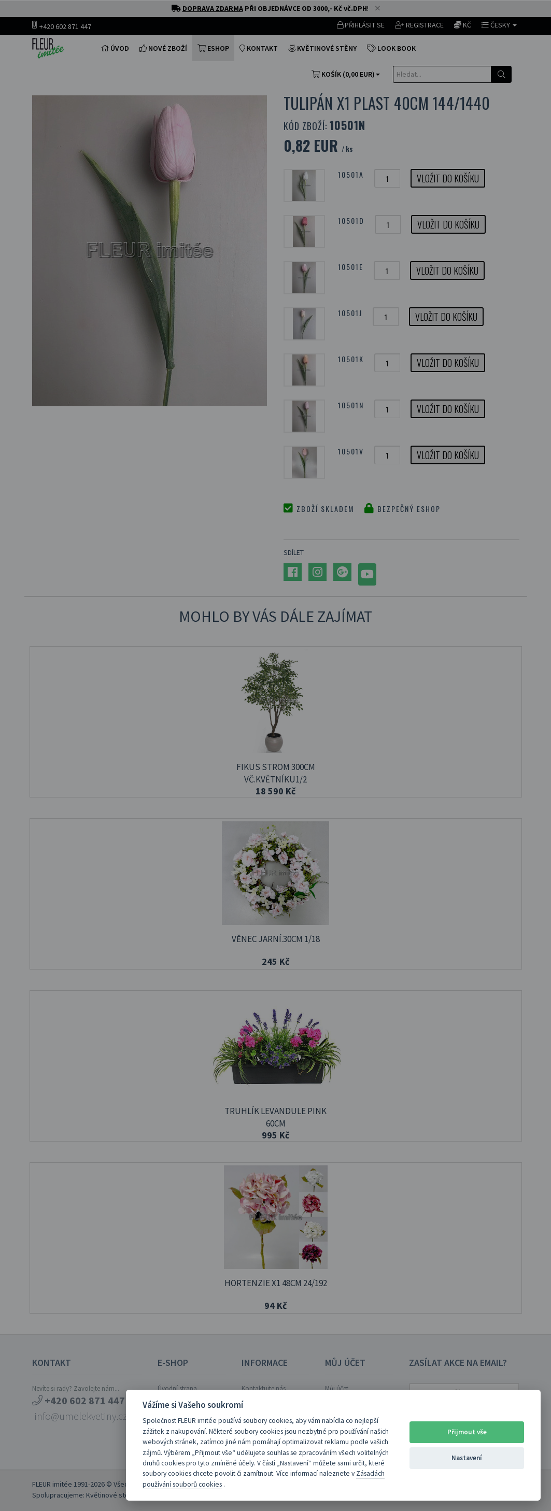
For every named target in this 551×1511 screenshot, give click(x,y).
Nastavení (466, 1457)
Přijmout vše (467, 1432)
